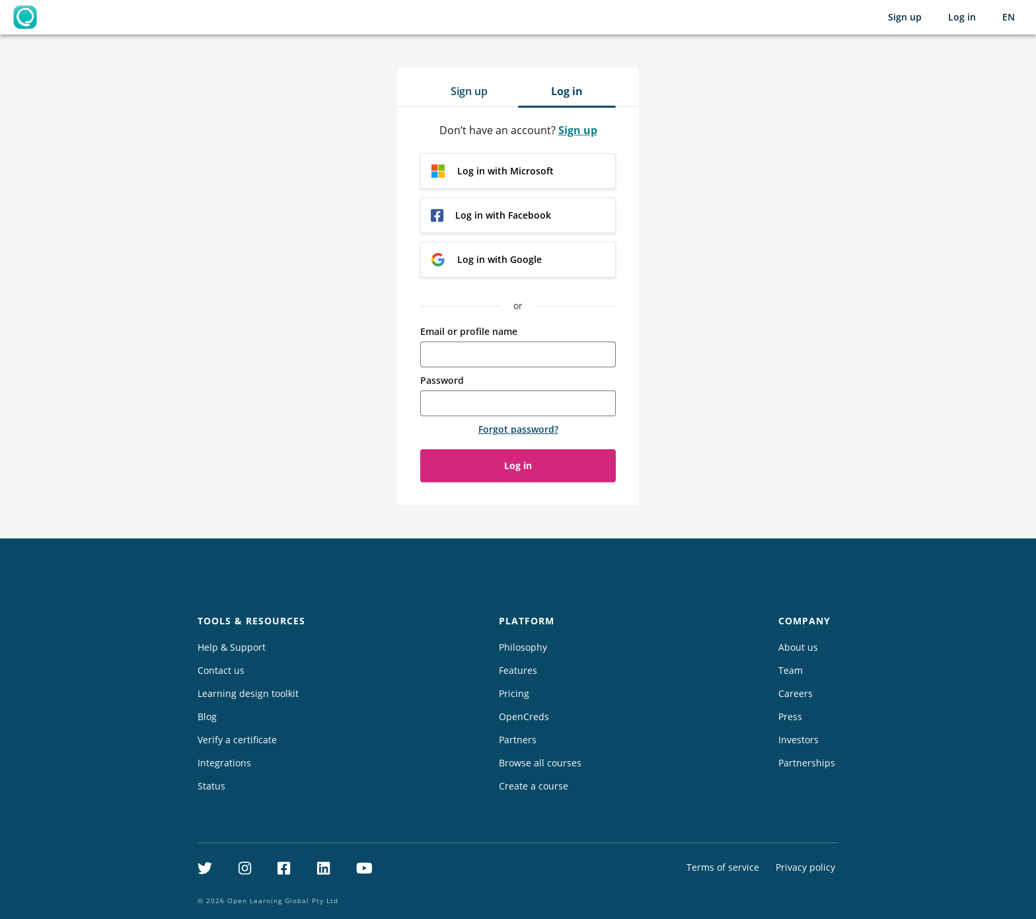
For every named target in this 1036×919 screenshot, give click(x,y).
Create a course (533, 786)
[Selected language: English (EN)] (1008, 17)
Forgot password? (518, 429)
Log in (962, 17)
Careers (795, 693)
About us (798, 647)
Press (790, 716)
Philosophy (523, 647)
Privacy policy (805, 867)
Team (790, 670)
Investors (798, 739)
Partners (517, 739)
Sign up (905, 17)
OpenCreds (524, 716)
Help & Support (232, 647)
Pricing (514, 693)
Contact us (221, 670)
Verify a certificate (237, 739)
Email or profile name (468, 331)
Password (442, 380)
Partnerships (806, 762)
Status (211, 786)
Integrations (224, 762)
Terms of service (722, 867)
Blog (207, 716)
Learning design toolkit (248, 693)
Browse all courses (540, 762)
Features (518, 670)
